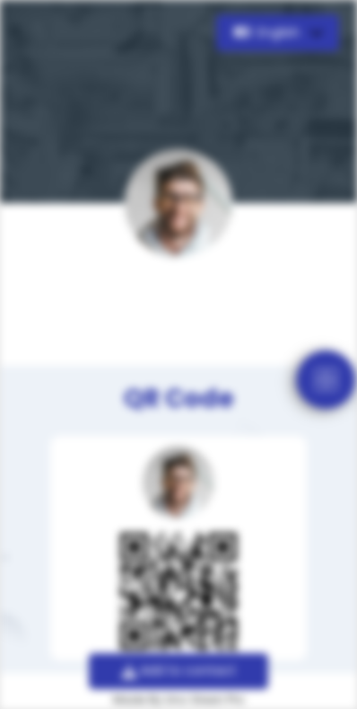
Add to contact (179, 670)
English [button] (268, 32)
